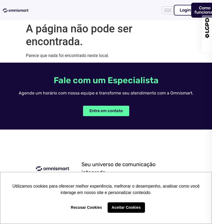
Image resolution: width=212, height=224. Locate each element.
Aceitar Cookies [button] (126, 207)
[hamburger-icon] (168, 10)
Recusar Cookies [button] (86, 207)
